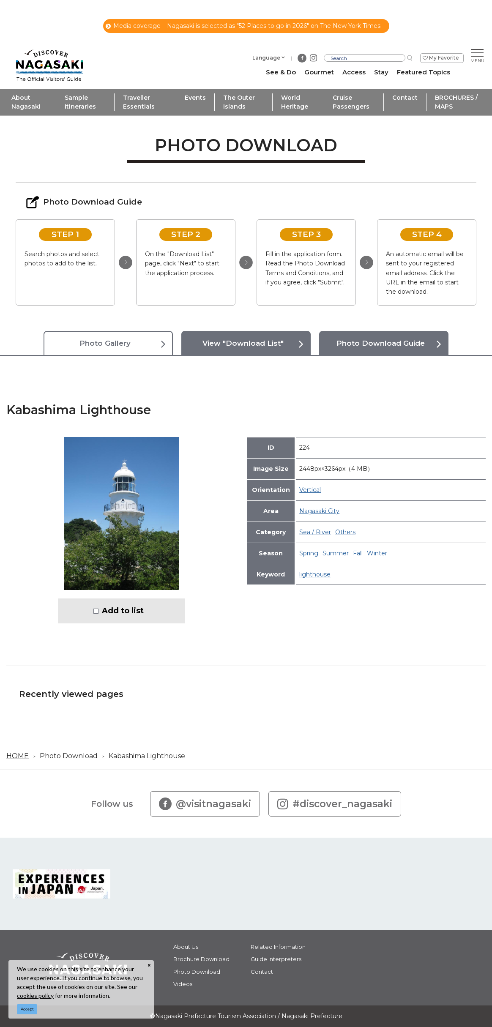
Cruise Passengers (351, 102)
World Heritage (294, 102)
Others (345, 532)
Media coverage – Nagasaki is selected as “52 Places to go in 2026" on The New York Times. (244, 26)
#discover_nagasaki (334, 804)
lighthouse (315, 574)
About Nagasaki (26, 102)
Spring (308, 553)
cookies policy (35, 995)
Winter (377, 553)
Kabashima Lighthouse (147, 756)
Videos (182, 984)
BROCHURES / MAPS (456, 102)
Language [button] (266, 58)
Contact (405, 97)
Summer (336, 553)
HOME (17, 756)
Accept (27, 1009)
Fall (358, 553)
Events (195, 97)
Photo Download (69, 756)
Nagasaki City (319, 511)
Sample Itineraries (80, 102)
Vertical (310, 490)
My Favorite (444, 58)
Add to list (123, 610)
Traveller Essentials (139, 102)
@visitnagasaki (205, 804)
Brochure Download (201, 959)
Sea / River (315, 532)
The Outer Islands (239, 102)
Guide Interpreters (276, 959)
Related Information (278, 946)
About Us (185, 946)
